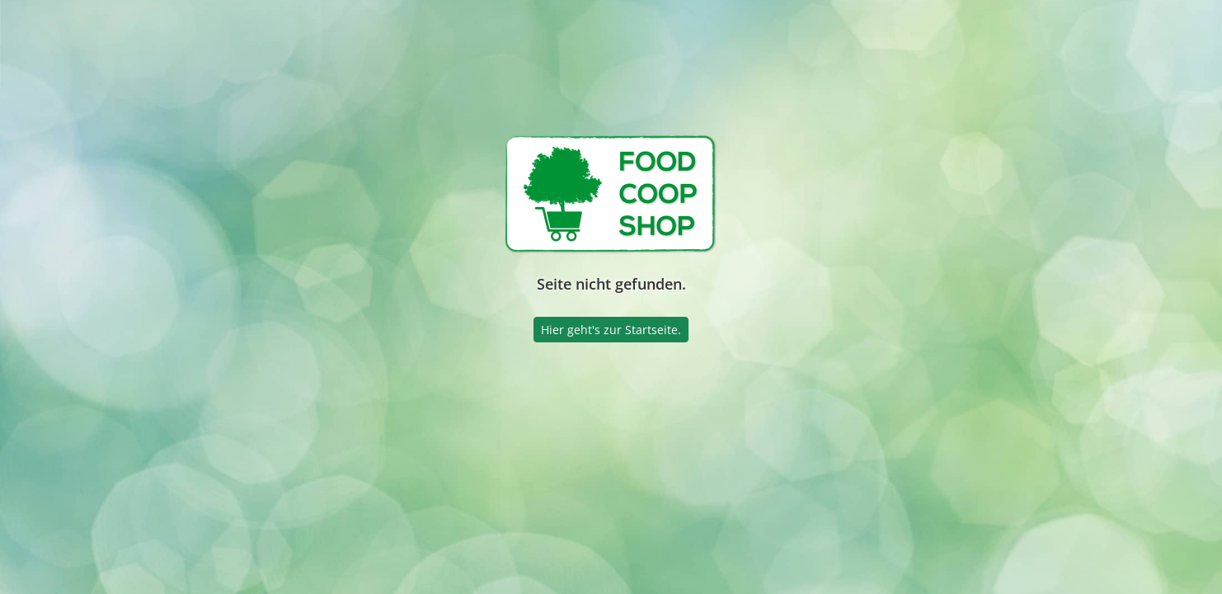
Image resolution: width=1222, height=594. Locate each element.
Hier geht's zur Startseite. (611, 329)
